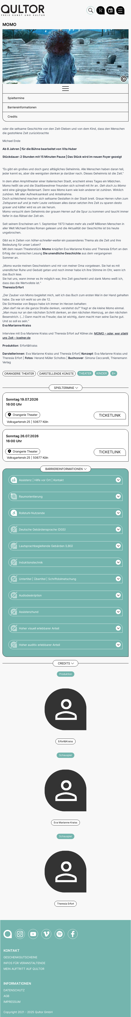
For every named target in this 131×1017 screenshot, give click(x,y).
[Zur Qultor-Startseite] (8, 934)
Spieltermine (64, 387)
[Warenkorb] (100, 10)
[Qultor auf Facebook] (73, 934)
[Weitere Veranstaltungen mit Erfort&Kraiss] (65, 708)
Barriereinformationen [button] (22, 107)
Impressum (12, 1001)
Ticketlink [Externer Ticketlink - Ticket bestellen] (110, 415)
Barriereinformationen (64, 469)
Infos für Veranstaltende (24, 963)
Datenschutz (14, 990)
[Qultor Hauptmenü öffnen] (120, 10)
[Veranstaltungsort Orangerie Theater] (22, 451)
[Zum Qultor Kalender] (110, 10)
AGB (6, 996)
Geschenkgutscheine (20, 957)
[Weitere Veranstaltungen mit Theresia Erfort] (65, 871)
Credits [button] (12, 116)
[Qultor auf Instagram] (20, 934)
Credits (64, 663)
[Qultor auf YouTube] (33, 934)
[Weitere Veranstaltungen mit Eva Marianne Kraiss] (65, 790)
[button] (65, 479)
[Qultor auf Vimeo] (46, 934)
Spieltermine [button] (16, 98)
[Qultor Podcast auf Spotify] (59, 934)
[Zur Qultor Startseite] (22, 10)
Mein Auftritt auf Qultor (24, 968)
